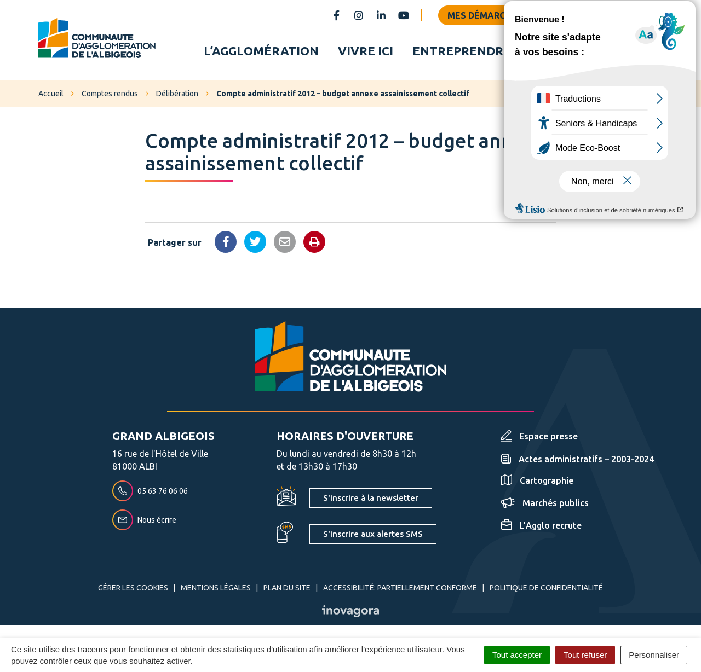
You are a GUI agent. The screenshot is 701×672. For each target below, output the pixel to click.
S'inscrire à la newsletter (370, 499)
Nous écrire (144, 521)
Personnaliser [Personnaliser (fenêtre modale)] (654, 654)
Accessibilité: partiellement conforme (400, 589)
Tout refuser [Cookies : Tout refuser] (585, 654)
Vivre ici (365, 51)
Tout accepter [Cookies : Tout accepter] (517, 654)
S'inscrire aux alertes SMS (373, 535)
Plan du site (287, 589)
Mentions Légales (216, 589)
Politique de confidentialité (546, 589)
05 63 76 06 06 (150, 492)
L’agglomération (261, 51)
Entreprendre (461, 51)
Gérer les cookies (133, 589)
